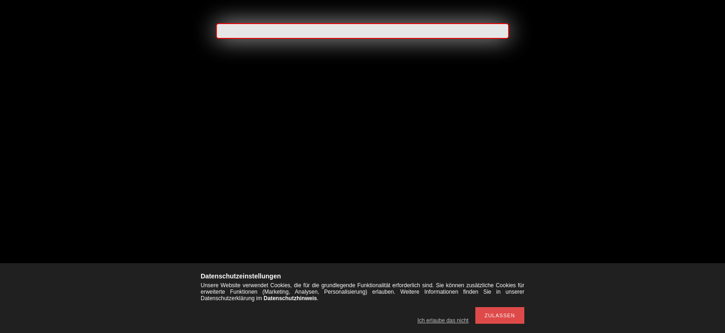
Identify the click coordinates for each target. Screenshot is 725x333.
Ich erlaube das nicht (443, 320)
